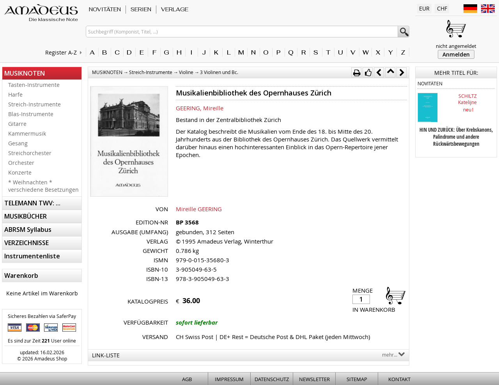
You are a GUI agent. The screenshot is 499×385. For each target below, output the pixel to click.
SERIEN (141, 9)
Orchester (21, 162)
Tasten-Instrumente (34, 84)
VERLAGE (174, 9)
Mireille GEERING (199, 209)
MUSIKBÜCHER (25, 216)
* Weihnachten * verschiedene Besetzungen (43, 185)
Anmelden (456, 54)
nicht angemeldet (456, 45)
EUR (424, 8)
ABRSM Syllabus (27, 229)
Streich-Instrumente (34, 104)
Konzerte (20, 172)
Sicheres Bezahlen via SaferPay (42, 316)
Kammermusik (27, 133)
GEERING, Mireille (199, 108)
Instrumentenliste (32, 256)
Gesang (18, 143)
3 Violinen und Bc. (219, 72)
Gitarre (17, 123)
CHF (442, 8)
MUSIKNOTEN (24, 73)
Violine (186, 72)
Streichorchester (29, 153)
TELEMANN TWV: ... (32, 203)
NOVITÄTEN (105, 9)
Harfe (15, 94)
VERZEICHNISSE (26, 242)
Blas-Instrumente (30, 114)
